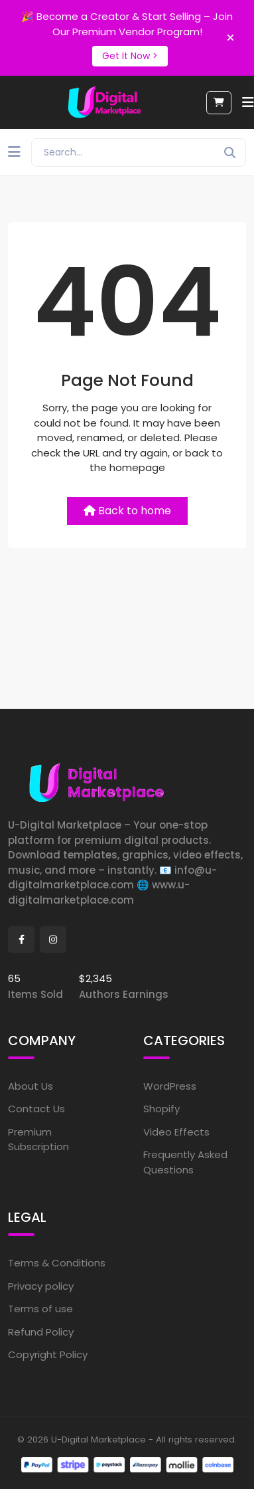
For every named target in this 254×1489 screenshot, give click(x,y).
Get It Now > (130, 55)
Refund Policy (41, 1332)
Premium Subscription (38, 1139)
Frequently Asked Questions (185, 1162)
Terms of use (40, 1309)
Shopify (161, 1109)
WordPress (169, 1086)
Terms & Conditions (56, 1263)
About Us (30, 1086)
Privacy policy (41, 1286)
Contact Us (36, 1109)
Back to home (127, 510)
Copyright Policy (48, 1354)
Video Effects (176, 1132)
